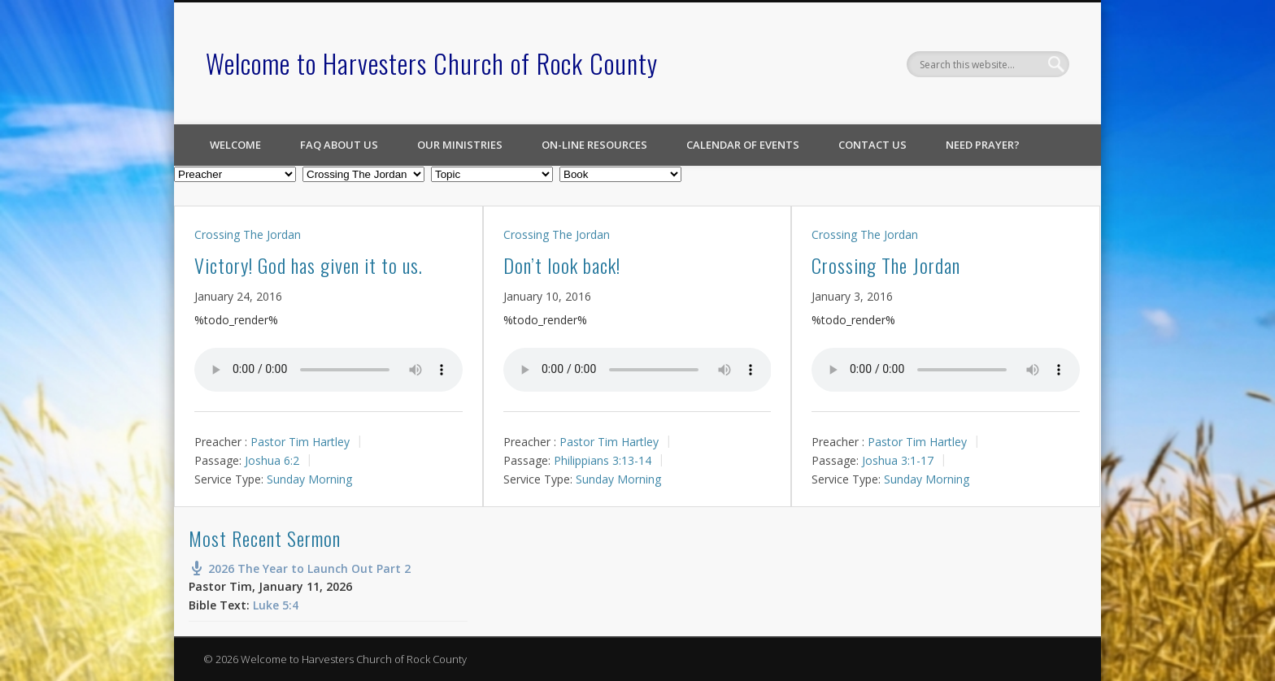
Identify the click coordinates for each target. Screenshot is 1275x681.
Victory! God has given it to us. (308, 265)
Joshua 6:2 (272, 460)
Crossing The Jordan (247, 234)
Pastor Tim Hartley (300, 441)
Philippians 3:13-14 (602, 460)
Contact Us (872, 144)
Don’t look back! (561, 265)
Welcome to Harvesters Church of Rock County (432, 63)
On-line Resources (594, 144)
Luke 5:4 (275, 605)
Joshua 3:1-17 (897, 460)
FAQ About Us (339, 144)
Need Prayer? (983, 144)
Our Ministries (460, 144)
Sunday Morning (309, 478)
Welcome (235, 144)
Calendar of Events (742, 144)
